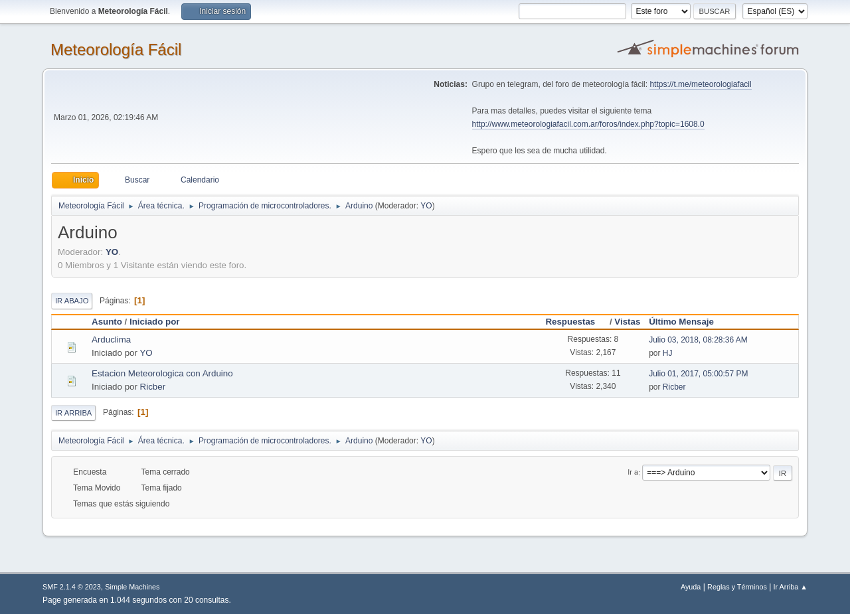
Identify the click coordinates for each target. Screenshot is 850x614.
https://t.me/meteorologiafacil (700, 84)
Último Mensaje (681, 322)
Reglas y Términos (737, 587)
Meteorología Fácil (115, 49)
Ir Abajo (71, 301)
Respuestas (576, 322)
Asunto (107, 322)
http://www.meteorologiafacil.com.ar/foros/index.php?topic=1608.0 (588, 124)
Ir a (633, 473)
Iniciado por (154, 322)
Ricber (153, 387)
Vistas (627, 322)
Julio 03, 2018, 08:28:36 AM (698, 340)
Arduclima (111, 340)
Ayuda (691, 587)
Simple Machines (132, 587)
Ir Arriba (73, 413)
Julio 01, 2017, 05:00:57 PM (698, 373)
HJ (668, 353)
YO (426, 205)
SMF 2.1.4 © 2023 (71, 587)
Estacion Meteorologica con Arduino (162, 373)
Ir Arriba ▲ (791, 587)
